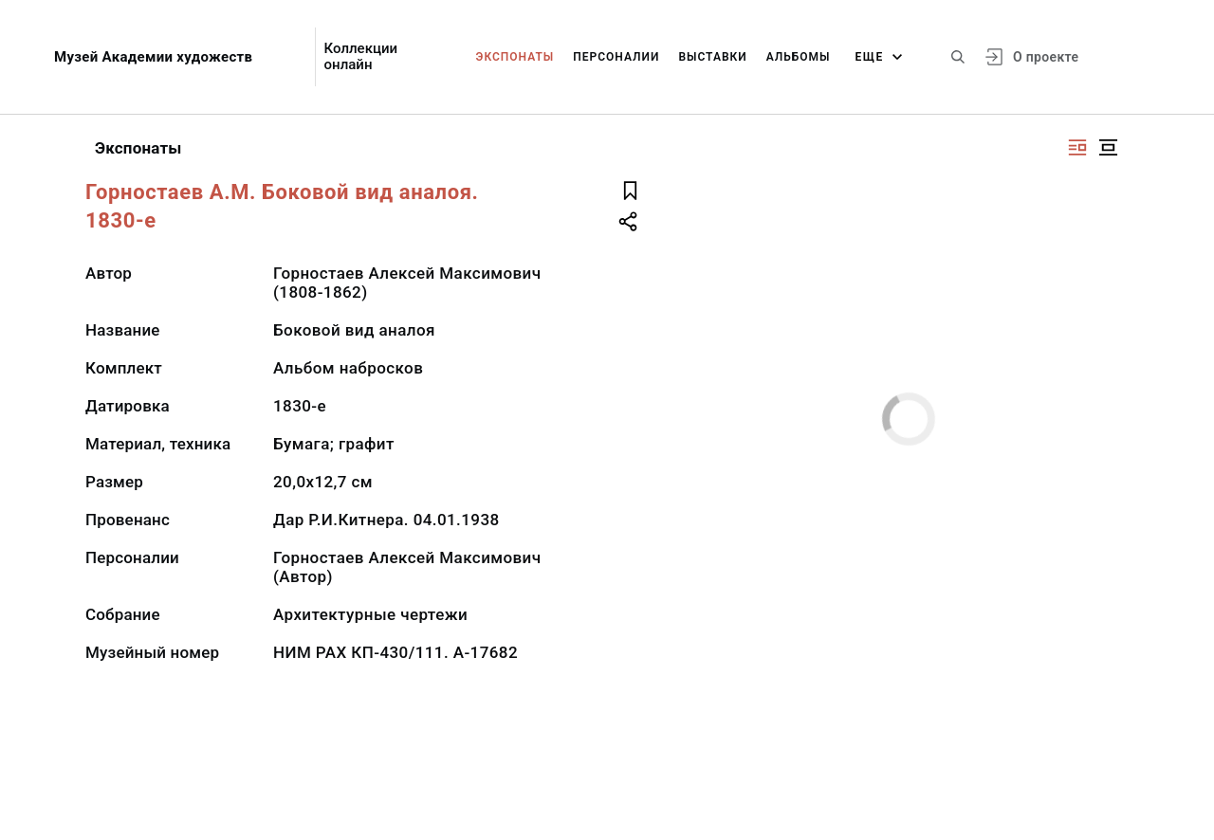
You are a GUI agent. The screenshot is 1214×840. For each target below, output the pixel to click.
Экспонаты (515, 57)
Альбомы (798, 57)
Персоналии (616, 57)
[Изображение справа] (1077, 147)
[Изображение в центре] (1108, 147)
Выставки (712, 57)
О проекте (1045, 56)
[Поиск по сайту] (958, 57)
